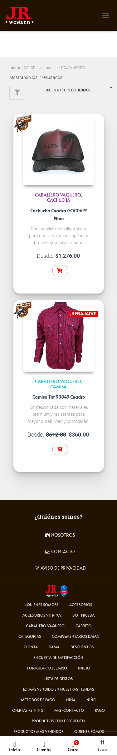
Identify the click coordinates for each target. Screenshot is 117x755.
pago (100, 710)
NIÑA (71, 699)
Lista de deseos (58, 678)
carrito (83, 625)
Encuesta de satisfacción (58, 657)
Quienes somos (89, 731)
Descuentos (82, 646)
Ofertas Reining (27, 710)
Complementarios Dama (75, 636)
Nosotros (60, 535)
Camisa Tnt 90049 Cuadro (58, 397)
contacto (60, 551)
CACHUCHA (58, 200)
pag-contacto (69, 710)
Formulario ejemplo (47, 667)
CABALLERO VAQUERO (58, 195)
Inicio (14, 67)
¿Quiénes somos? (41, 604)
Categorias (29, 636)
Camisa (58, 387)
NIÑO (91, 699)
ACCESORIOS (80, 604)
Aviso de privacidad (60, 568)
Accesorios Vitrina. (41, 615)
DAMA (54, 646)
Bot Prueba (83, 615)
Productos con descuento (58, 720)
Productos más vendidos (38, 731)
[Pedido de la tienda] (76, 91)
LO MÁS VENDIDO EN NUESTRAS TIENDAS (58, 689)
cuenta (31, 646)
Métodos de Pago (38, 699)
